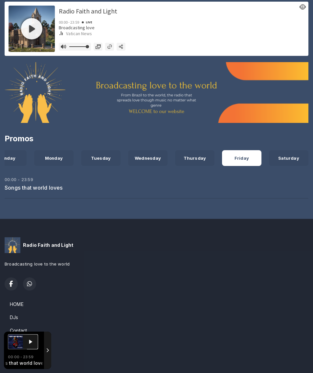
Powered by (23, 361)
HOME (17, 304)
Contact (18, 330)
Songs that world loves (34, 187)
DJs (14, 317)
